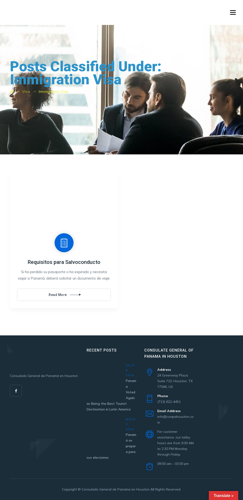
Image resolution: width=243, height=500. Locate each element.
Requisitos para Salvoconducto (64, 262)
